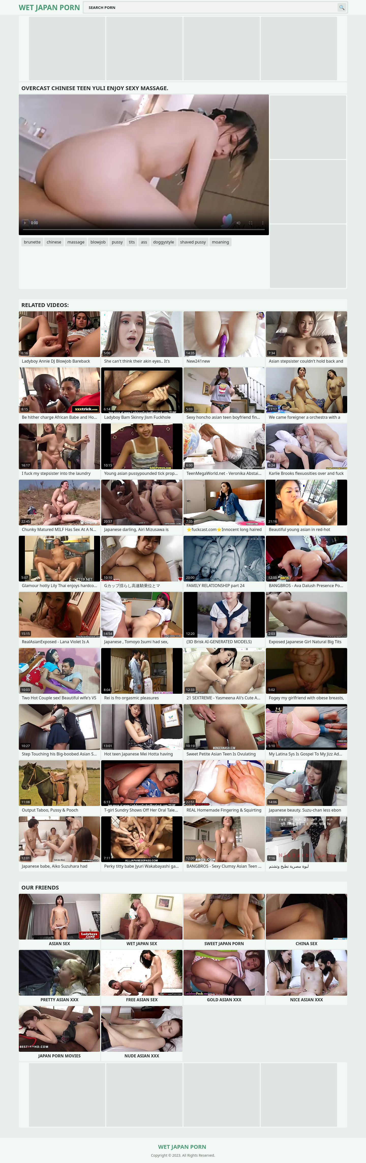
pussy (117, 242)
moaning (220, 242)
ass (144, 242)
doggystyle (163, 242)
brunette (32, 242)
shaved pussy (193, 242)
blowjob (98, 242)
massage (75, 242)
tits (132, 242)
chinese (54, 242)
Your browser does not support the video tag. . (144, 164)
